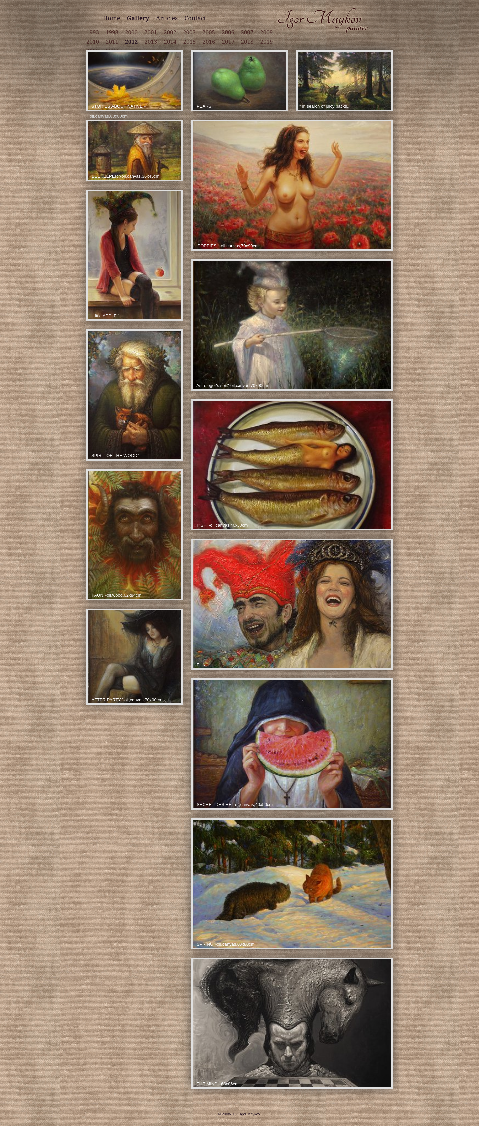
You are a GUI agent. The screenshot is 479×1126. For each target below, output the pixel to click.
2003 (189, 32)
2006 (228, 32)
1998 (112, 32)
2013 (150, 41)
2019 (266, 41)
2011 (112, 41)
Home (111, 18)
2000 (131, 32)
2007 (247, 32)
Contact (195, 18)
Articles (167, 18)
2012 (131, 41)
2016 (209, 41)
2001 (150, 32)
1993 (92, 32)
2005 (208, 32)
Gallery (138, 18)
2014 (170, 41)
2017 (228, 41)
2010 (92, 41)
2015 (189, 41)
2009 (266, 32)
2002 (170, 32)
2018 (247, 41)
